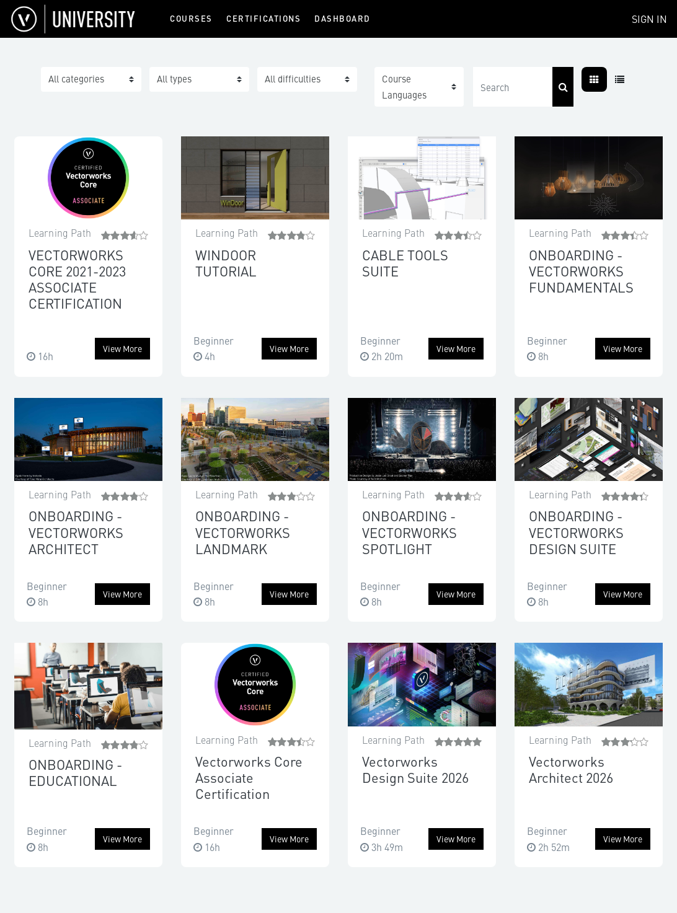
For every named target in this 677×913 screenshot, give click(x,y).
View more (122, 348)
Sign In (649, 18)
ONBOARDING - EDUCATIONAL (75, 772)
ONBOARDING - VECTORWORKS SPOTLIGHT (409, 531)
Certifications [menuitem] (263, 18)
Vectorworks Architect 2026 (571, 769)
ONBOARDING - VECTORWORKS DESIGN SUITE (576, 531)
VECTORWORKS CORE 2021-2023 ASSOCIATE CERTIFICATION (77, 279)
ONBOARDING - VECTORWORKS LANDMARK (242, 531)
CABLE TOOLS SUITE (405, 262)
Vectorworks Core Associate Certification (249, 777)
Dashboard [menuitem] (342, 18)
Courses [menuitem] (191, 18)
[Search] (513, 87)
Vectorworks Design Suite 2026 (415, 769)
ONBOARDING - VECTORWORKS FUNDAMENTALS (581, 270)
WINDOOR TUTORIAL (226, 262)
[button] (419, 87)
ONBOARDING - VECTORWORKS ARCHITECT (76, 531)
